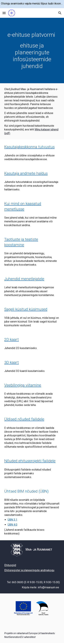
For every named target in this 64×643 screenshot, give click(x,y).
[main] (32, 50)
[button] (4, 13)
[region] (32, 4)
